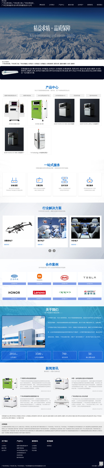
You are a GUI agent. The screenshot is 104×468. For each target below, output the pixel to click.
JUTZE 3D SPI (39, 124)
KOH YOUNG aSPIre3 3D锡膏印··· (90, 124)
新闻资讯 (90, 4)
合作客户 (80, 4)
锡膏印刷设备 (20, 448)
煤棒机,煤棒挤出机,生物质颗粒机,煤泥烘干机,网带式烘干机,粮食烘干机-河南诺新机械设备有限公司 (58, 430)
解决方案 (71, 4)
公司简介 (52, 4)
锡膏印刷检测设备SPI (22, 445)
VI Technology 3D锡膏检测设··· (39, 152)
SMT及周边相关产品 (22, 450)
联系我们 (99, 4)
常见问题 (34, 450)
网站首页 (42, 4)
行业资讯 (34, 448)
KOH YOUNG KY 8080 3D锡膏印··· (14, 152)
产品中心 (61, 4)
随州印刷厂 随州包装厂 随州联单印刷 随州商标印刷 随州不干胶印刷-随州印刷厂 (31, 428)
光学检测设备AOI (21, 452)
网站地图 (4, 1)
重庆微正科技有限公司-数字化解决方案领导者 (20, 432)
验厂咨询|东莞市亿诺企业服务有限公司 (26, 430)
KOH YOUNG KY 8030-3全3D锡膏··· (64, 124)
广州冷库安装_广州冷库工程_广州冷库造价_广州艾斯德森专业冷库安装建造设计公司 (66, 426)
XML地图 (94, 465)
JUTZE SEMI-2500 (14, 124)
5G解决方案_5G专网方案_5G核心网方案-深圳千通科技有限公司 (32, 426)
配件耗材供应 (20, 457)
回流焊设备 (20, 455)
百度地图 (100, 465)
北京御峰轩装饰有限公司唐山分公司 (10, 426)
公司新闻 (34, 445)
